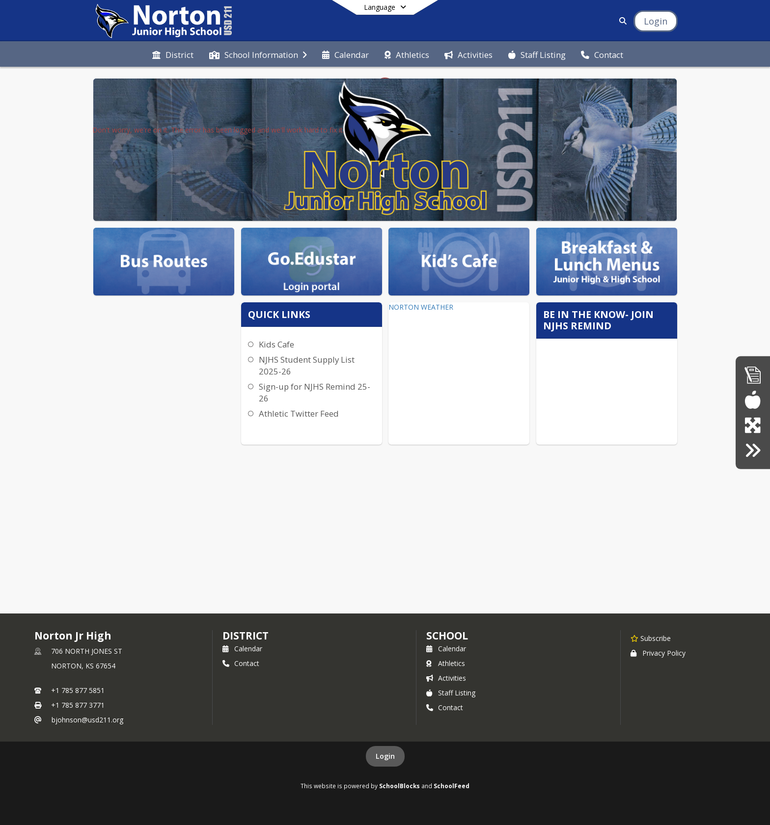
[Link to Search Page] (621, 21)
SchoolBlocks (399, 786)
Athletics (445, 663)
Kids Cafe (276, 344)
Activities (446, 678)
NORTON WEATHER (420, 307)
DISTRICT (245, 635)
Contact (240, 663)
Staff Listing (450, 692)
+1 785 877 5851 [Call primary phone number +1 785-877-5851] (78, 690)
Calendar (242, 648)
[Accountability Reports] (753, 375)
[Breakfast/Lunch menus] (753, 400)
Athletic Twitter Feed (299, 413)
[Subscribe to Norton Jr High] (651, 638)
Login (385, 756)
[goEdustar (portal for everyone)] (753, 425)
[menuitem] (172, 54)
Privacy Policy (658, 653)
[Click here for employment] (753, 450)
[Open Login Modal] (655, 21)
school (447, 635)
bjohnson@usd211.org (87, 719)
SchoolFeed (451, 786)
